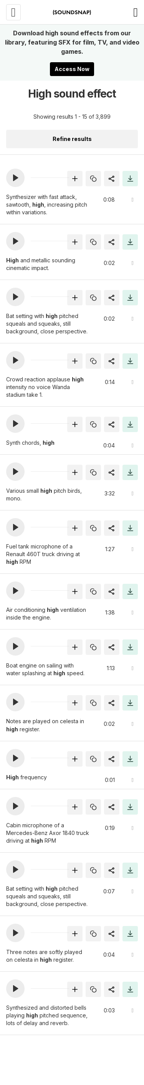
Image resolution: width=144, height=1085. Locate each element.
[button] (15, 178)
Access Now (72, 69)
